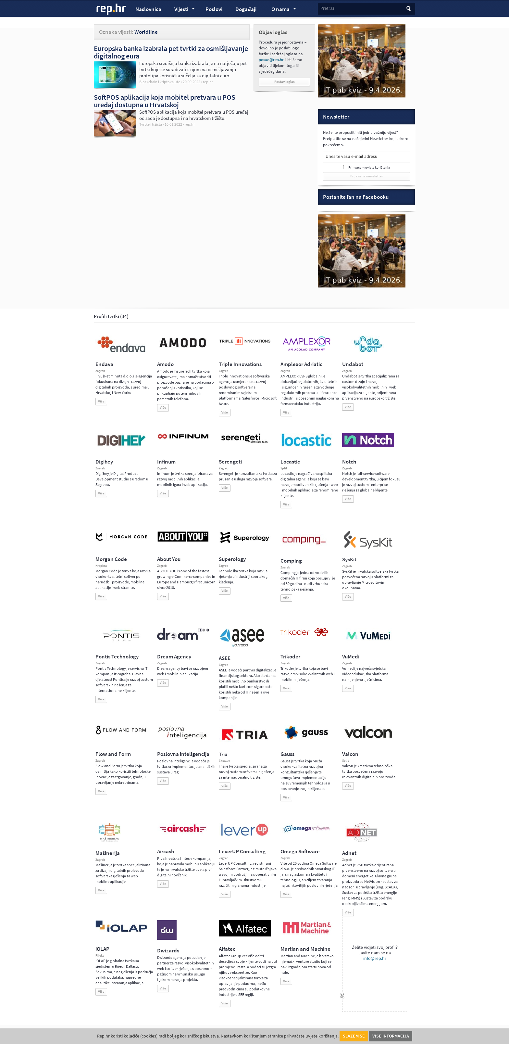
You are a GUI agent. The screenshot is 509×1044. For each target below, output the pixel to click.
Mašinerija (107, 853)
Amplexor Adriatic (301, 364)
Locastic (290, 461)
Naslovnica (148, 9)
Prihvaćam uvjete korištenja (369, 167)
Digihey (104, 461)
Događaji (245, 9)
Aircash (165, 851)
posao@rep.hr (271, 59)
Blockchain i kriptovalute (159, 81)
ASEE (224, 658)
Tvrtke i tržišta (150, 124)
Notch (349, 461)
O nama (280, 10)
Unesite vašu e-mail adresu (352, 156)
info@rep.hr (374, 958)
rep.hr (111, 9)
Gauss (287, 754)
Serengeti (230, 461)
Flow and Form (113, 754)
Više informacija (390, 1036)
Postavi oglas (284, 81)
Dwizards (168, 950)
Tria (223, 754)
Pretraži (327, 8)
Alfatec (227, 949)
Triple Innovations (240, 364)
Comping (291, 561)
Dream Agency (174, 656)
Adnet (349, 853)
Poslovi (213, 9)
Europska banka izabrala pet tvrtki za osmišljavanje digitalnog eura (171, 52)
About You (168, 559)
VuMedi (350, 656)
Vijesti (181, 10)
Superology (232, 559)
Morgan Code (111, 559)
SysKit (349, 559)
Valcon (350, 754)
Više (101, 401)
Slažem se (354, 1036)
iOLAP (102, 949)
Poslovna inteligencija (183, 754)
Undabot (352, 364)
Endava (104, 364)
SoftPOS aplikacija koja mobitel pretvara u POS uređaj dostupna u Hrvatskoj (164, 100)
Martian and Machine (305, 949)
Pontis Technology (117, 656)
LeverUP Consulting (242, 851)
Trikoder (290, 656)
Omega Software (300, 851)
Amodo (165, 364)
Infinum (166, 461)
